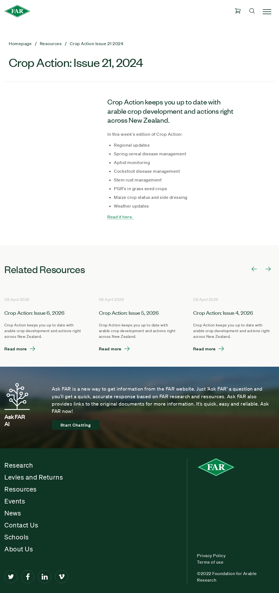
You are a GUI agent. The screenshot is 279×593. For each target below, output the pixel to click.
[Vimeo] (61, 576)
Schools (16, 537)
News (12, 513)
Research (18, 465)
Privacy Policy (211, 555)
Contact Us (21, 525)
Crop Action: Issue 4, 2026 (223, 312)
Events (14, 501)
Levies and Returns (33, 477)
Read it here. (120, 217)
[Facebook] (27, 576)
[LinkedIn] (44, 576)
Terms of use (210, 562)
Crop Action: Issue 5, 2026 (129, 312)
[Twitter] (10, 576)
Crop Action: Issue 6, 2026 (34, 312)
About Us (18, 549)
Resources (20, 489)
